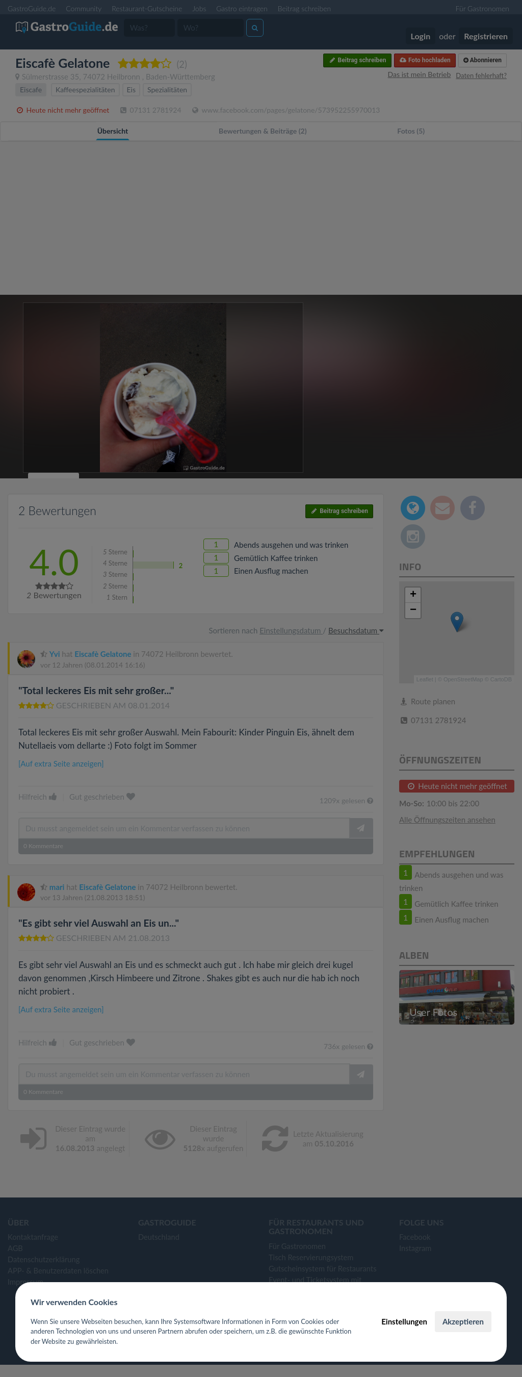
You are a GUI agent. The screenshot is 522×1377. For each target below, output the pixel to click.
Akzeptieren (463, 1321)
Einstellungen (404, 1321)
